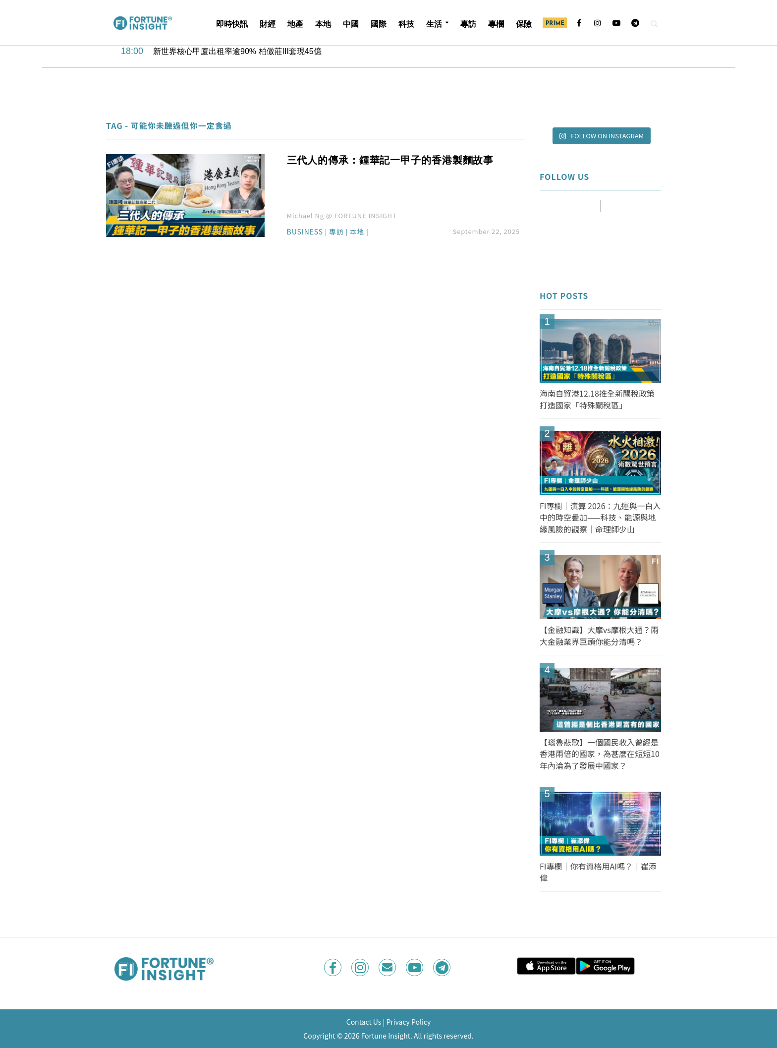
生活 (434, 24)
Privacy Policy (408, 1022)
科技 (406, 24)
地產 (295, 24)
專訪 (468, 24)
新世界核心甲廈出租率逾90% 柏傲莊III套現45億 (237, 51)
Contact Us (364, 1022)
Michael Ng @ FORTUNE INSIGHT (342, 215)
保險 (524, 24)
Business (305, 232)
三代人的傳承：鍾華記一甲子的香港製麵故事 (390, 160)
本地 (323, 24)
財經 (268, 24)
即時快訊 (232, 24)
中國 (351, 24)
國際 (379, 24)
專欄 (496, 24)
